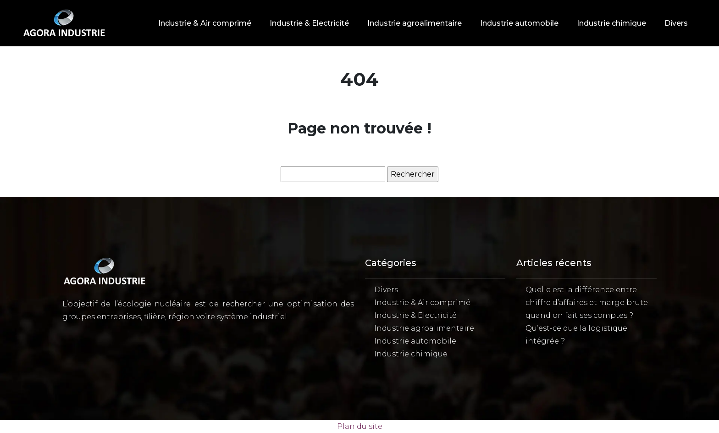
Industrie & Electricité (309, 23)
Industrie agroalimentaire (414, 23)
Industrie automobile (519, 23)
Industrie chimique (611, 23)
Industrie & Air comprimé (204, 23)
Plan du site (359, 426)
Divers (676, 23)
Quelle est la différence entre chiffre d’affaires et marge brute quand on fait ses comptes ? (586, 302)
